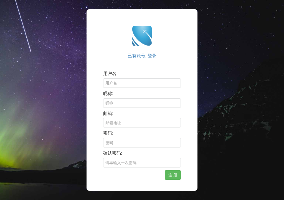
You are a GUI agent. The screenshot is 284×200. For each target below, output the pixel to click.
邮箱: (108, 113)
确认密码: (112, 153)
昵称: (108, 93)
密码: (108, 133)
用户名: (110, 73)
